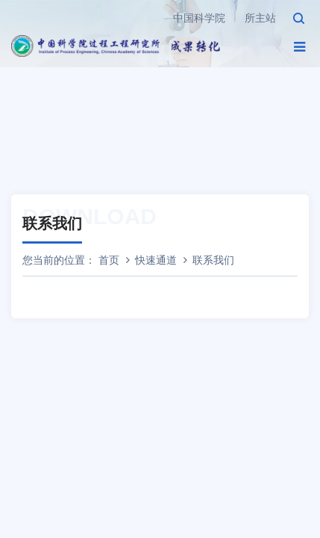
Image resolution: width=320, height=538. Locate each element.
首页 (108, 260)
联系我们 (213, 260)
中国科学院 (199, 18)
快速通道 (156, 260)
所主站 (260, 18)
